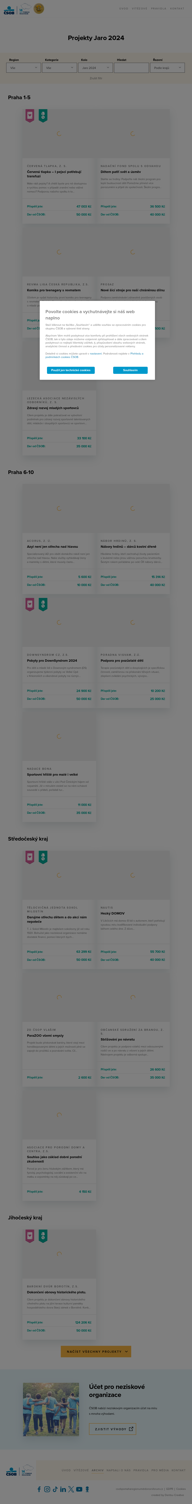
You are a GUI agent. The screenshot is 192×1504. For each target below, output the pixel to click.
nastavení (96, 353)
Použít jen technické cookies (71, 370)
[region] (97, 340)
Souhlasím (130, 370)
